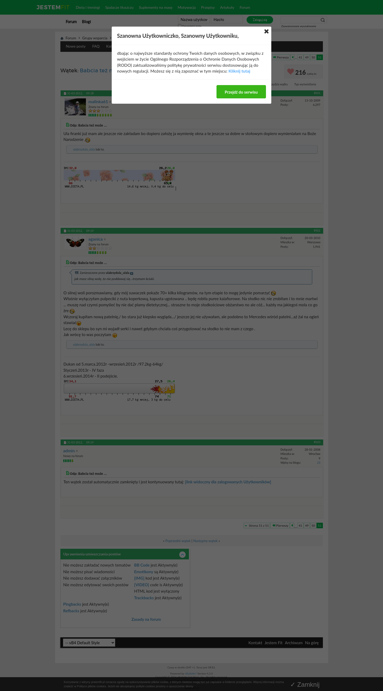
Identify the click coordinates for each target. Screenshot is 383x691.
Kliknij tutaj (239, 70)
